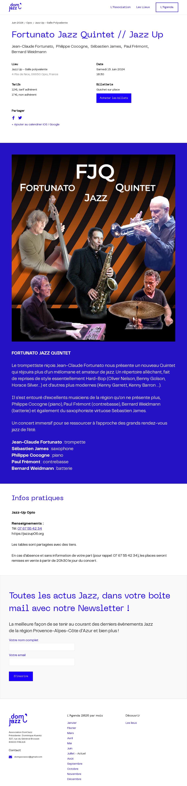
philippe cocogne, (72, 46)
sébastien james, (106, 46)
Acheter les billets (114, 98)
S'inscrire (21, 676)
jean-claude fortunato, (33, 46)
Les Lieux (143, 7)
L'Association (121, 7)
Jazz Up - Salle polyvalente (51, 23)
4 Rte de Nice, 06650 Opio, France (35, 74)
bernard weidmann (29, 52)
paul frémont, (136, 46)
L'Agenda (167, 7)
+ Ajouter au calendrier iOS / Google (36, 124)
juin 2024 (17, 23)
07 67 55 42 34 (30, 528)
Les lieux (131, 723)
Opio (29, 23)
